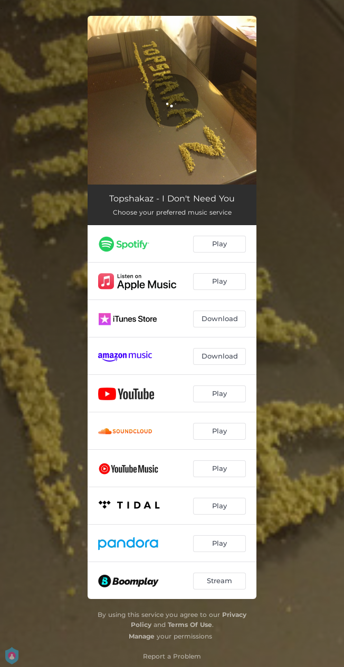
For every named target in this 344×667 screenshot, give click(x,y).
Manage (142, 636)
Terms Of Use (190, 625)
